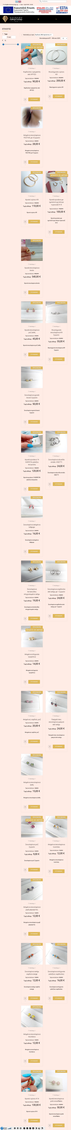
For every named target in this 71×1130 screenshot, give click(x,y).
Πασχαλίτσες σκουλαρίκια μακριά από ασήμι (56, 721)
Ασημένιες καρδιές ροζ (32, 719)
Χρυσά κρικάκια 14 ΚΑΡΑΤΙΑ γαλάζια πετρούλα (32, 462)
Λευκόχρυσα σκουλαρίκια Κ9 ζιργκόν (56, 332)
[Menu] (38, 19)
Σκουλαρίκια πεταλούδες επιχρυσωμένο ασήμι (32, 591)
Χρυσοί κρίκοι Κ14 (32, 1099)
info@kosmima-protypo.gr (11, 4)
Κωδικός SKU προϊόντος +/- (43, 34)
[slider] (3, 44)
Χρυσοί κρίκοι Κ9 (31, 200)
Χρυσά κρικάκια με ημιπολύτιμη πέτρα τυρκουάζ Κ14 (56, 202)
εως (9, 37)
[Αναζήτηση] (5, 40)
